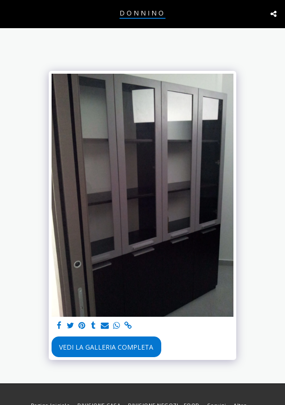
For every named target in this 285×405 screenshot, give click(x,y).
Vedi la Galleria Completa (106, 347)
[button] (10, 13)
